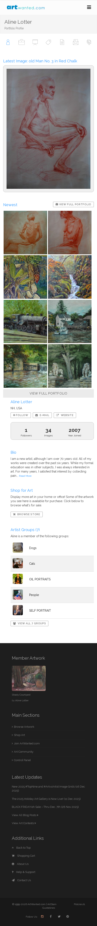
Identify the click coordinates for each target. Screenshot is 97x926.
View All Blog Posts (25, 815)
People (34, 595)
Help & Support (23, 872)
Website (64, 415)
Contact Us (21, 880)
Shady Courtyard (21, 694)
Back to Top (21, 847)
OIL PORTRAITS (40, 579)
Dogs (33, 548)
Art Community (23, 751)
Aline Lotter (22, 700)
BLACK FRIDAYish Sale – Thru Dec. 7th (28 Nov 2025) (45, 806)
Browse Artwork (24, 726)
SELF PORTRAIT (40, 610)
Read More (25, 475)
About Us (20, 864)
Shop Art (19, 735)
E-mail (42, 415)
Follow (20, 415)
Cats (32, 563)
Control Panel (22, 760)
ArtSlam (51, 904)
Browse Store (26, 514)
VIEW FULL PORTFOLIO (48, 393)
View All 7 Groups (29, 623)
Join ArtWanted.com (27, 743)
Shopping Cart (23, 855)
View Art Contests (24, 823)
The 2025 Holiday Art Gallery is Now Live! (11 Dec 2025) (46, 798)
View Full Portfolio (73, 204)
